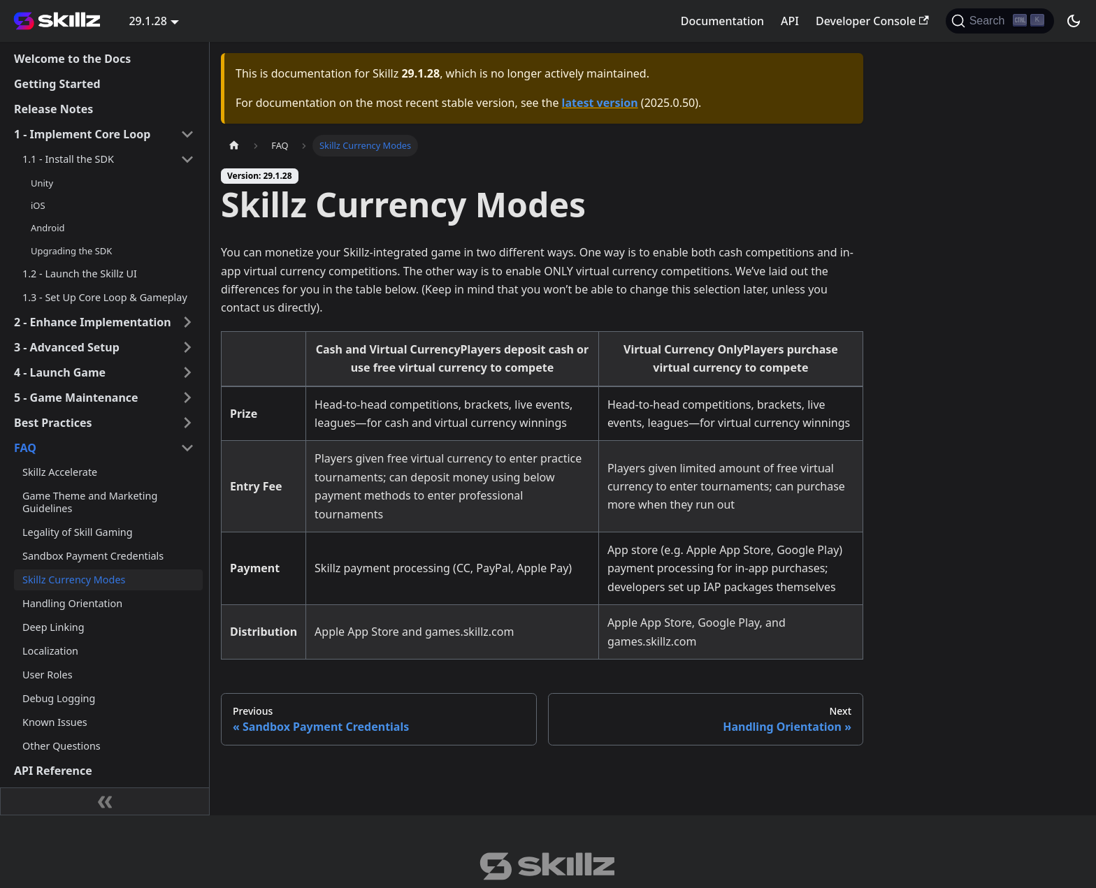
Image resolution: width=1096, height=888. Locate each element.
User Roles (47, 674)
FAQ (25, 448)
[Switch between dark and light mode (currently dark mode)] (1073, 21)
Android (47, 227)
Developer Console (872, 21)
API (790, 21)
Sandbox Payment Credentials (93, 555)
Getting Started (57, 84)
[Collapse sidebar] (105, 801)
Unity (42, 183)
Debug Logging (58, 698)
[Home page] (234, 146)
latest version (600, 102)
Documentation (722, 21)
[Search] (1000, 21)
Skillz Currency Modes (73, 579)
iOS (38, 205)
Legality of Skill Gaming (77, 532)
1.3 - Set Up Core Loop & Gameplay (104, 297)
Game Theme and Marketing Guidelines (89, 502)
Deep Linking (53, 627)
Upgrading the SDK (71, 251)
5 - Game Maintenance (76, 397)
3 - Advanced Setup (67, 347)
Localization (50, 650)
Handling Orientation (72, 603)
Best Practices (53, 422)
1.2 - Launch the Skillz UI (79, 273)
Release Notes (53, 109)
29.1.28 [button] (147, 21)
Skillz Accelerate (59, 472)
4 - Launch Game (60, 372)
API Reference (53, 770)
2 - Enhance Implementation (92, 322)
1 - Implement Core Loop (82, 134)
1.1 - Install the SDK (68, 159)
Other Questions (61, 745)
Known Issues (54, 722)
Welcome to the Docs (72, 58)
